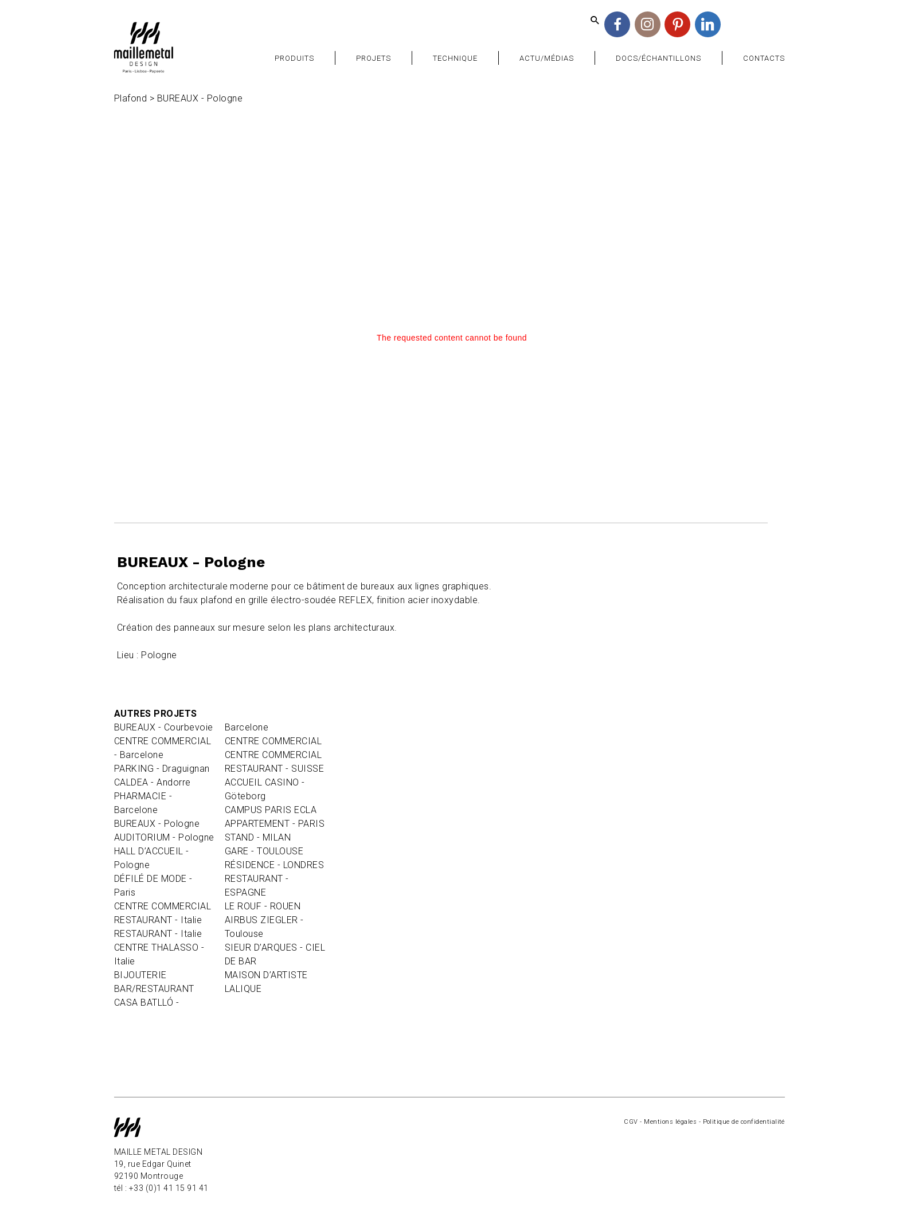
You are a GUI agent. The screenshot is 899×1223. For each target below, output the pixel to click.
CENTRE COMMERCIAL (162, 906)
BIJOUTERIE (140, 975)
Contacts (764, 58)
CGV (631, 1122)
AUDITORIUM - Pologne (164, 837)
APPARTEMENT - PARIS (275, 823)
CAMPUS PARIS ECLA (270, 809)
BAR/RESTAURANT (154, 988)
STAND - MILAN (258, 837)
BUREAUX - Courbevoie (163, 727)
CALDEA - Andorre (152, 782)
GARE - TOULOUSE (264, 851)
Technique (455, 58)
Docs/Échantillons (659, 58)
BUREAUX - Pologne (157, 823)
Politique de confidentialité (744, 1122)
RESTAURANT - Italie (158, 920)
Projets (373, 58)
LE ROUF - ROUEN (262, 906)
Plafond (130, 98)
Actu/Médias (546, 58)
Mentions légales (670, 1122)
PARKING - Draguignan (162, 768)
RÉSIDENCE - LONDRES (274, 864)
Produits (294, 58)
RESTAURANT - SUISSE (274, 768)
